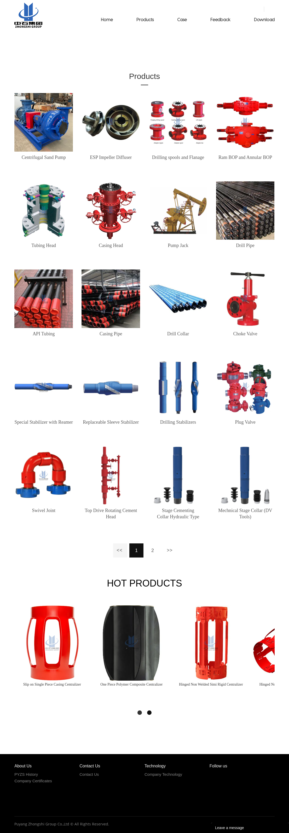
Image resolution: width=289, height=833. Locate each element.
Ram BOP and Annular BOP (245, 157)
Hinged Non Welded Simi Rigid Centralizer (211, 684)
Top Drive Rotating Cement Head (111, 513)
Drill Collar (178, 333)
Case (182, 19)
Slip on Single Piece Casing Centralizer (52, 684)
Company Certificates (33, 781)
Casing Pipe (111, 333)
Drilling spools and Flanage (178, 157)
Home (107, 19)
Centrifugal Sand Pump (44, 157)
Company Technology (163, 774)
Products (145, 19)
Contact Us (89, 774)
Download (264, 19)
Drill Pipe (245, 245)
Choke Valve (245, 333)
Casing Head (111, 245)
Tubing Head (43, 245)
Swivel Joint (43, 510)
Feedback (220, 19)
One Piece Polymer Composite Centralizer (131, 684)
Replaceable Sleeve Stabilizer (111, 422)
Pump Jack (178, 245)
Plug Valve (245, 422)
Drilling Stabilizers (178, 422)
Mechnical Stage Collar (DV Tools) (245, 513)
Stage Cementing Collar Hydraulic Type (178, 513)
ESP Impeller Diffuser (111, 157)
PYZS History (26, 774)
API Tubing (44, 333)
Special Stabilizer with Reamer (43, 422)
